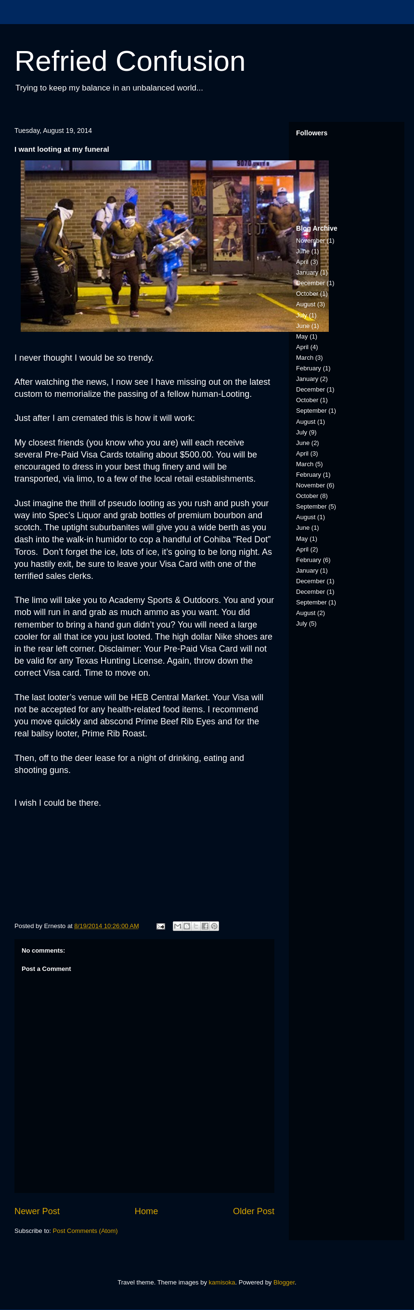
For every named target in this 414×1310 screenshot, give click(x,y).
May (302, 336)
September (311, 410)
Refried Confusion (130, 61)
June (303, 251)
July (301, 315)
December (310, 283)
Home (146, 1211)
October (307, 293)
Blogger (284, 1282)
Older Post (253, 1211)
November (310, 240)
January (307, 272)
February (308, 368)
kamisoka (222, 1282)
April (302, 261)
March (304, 357)
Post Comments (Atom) (85, 1230)
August (305, 304)
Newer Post (37, 1211)
